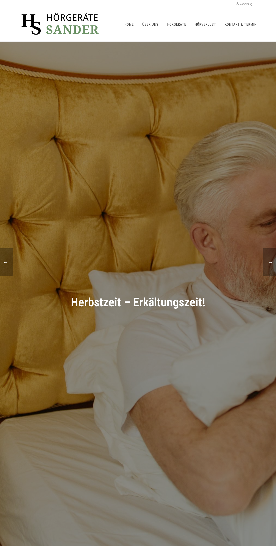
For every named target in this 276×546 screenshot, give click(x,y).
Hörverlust (205, 24)
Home (129, 24)
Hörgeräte (176, 24)
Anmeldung (244, 4)
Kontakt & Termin (241, 24)
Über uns (150, 24)
